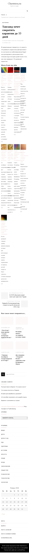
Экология (4, 482)
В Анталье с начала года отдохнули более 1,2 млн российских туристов (4, 79)
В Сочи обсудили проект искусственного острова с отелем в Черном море (23, 156)
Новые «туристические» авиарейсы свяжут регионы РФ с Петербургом (17, 155)
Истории (4, 450)
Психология (5, 474)
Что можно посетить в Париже (10, 390)
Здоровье (4, 446)
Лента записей (6, 530)
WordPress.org (6, 538)
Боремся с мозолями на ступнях (10, 400)
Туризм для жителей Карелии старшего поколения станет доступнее (4, 155)
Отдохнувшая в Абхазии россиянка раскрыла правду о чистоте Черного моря (10, 79)
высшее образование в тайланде (12, 406)
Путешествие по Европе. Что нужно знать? (13, 387)
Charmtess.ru (14, 4)
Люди (3, 458)
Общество (4, 470)
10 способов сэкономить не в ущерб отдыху (14, 397)
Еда (2, 442)
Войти (3, 526)
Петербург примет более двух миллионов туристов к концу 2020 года (10, 155)
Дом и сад (4, 438)
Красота (4, 454)
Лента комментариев (8, 534)
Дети (3, 434)
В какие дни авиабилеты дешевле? (11, 394)
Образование (5, 466)
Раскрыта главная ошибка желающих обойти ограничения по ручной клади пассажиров (4, 228)
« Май (3, 514)
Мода (3, 462)
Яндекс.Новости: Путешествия (15, 40)
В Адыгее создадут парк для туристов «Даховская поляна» (23, 77)
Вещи (3, 430)
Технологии (5, 478)
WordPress (22, 550)
